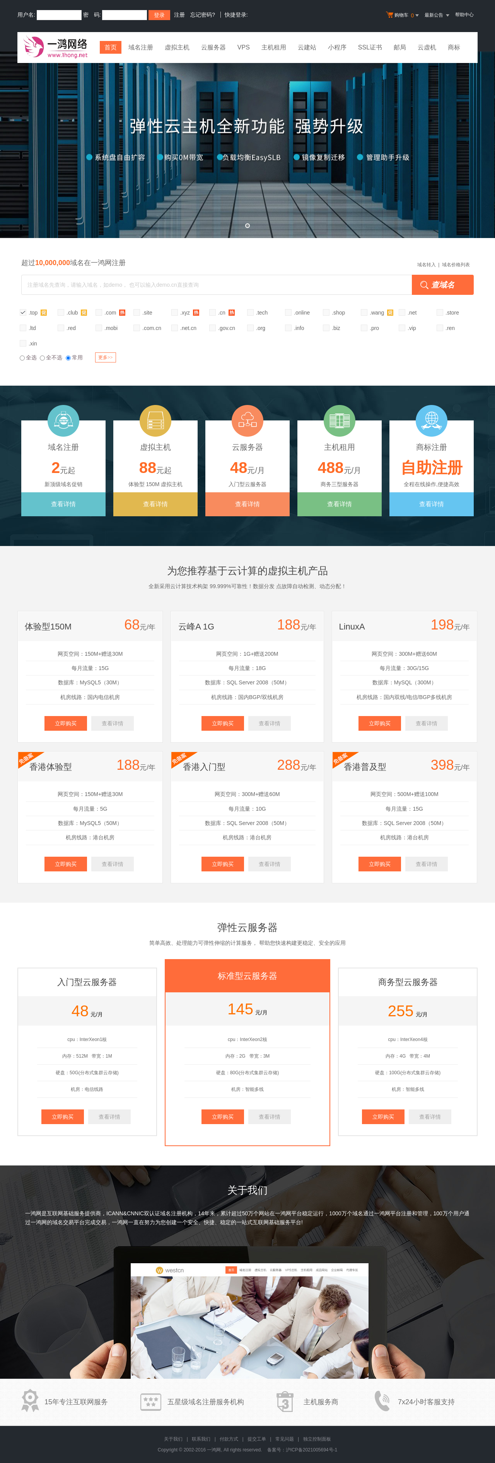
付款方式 (229, 1439)
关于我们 (173, 1439)
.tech (262, 313)
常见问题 (284, 1439)
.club (77, 312)
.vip (412, 328)
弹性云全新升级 (247, 144)
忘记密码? (202, 15)
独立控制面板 (317, 1439)
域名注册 (140, 47)
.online (302, 313)
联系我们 (201, 1439)
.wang (381, 312)
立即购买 (66, 723)
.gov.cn (226, 328)
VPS (243, 47)
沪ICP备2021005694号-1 (311, 1450)
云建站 (307, 47)
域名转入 (426, 264)
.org (260, 328)
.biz (336, 328)
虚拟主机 (177, 47)
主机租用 (273, 47)
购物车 (403, 15)
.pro (374, 328)
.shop (338, 313)
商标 (454, 47)
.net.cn (188, 328)
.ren (450, 328)
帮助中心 (464, 14)
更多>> (105, 357)
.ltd (32, 328)
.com (114, 312)
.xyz (189, 312)
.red (71, 328)
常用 (74, 357)
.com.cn (151, 328)
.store (452, 313)
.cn (226, 312)
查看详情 (63, 504)
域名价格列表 (456, 264)
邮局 (400, 47)
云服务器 (213, 47)
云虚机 (427, 47)
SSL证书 (370, 47)
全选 (28, 357)
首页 (110, 47)
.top (38, 312)
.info (299, 328)
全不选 (51, 357)
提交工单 (257, 1439)
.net (412, 313)
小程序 (337, 47)
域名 (357, 1213)
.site (147, 313)
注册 (179, 15)
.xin (33, 343)
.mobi (111, 328)
